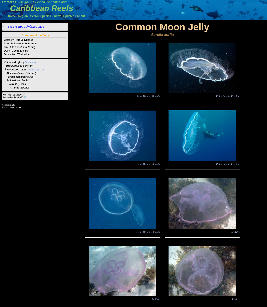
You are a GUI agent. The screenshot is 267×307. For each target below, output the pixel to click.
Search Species (40, 16)
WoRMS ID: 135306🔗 (14, 95)
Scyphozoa (12, 69)
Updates (68, 16)
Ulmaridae (14, 80)
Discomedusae (15, 73)
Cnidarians (30, 62)
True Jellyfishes (36, 69)
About (81, 16)
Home (12, 16)
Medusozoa (12, 66)
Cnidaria (9, 62)
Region (23, 16)
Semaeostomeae (17, 76)
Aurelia (13, 84)
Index (57, 16)
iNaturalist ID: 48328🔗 (14, 97)
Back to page (25, 26)
